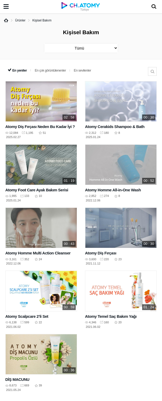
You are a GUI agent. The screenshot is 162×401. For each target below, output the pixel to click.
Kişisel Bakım (41, 20)
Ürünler (20, 20)
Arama (152, 71)
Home (6, 20)
